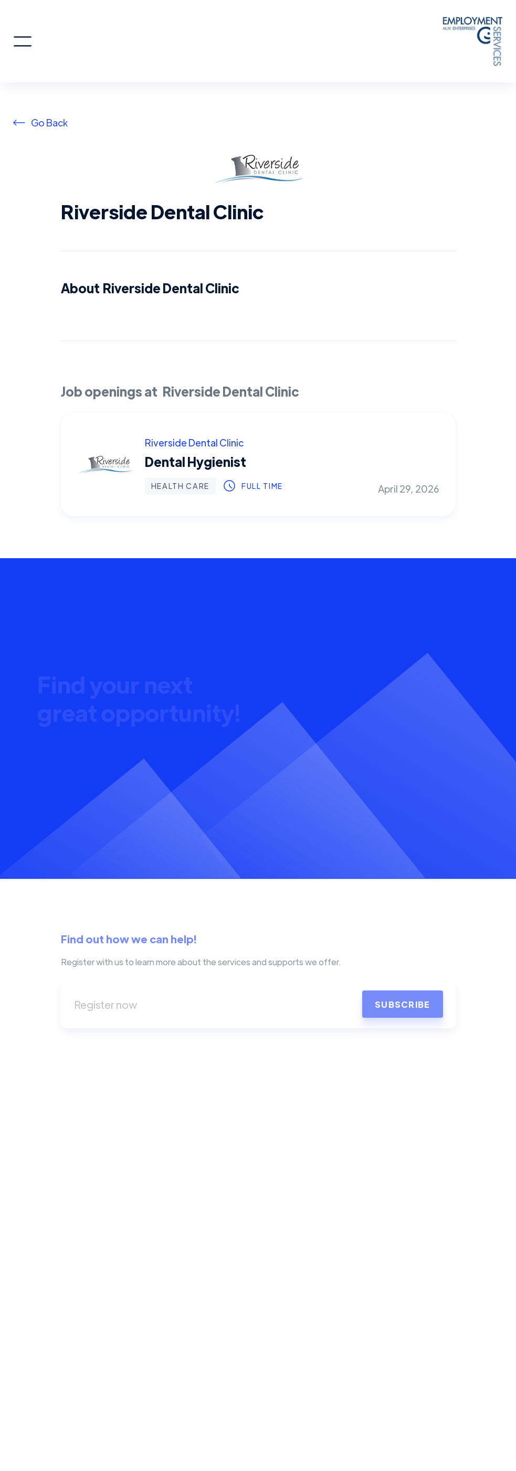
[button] (23, 41)
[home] (268, 41)
